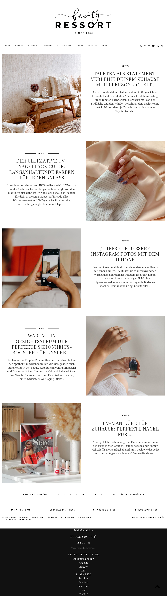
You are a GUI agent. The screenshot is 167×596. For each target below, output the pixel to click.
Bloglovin (146, 510)
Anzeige (83, 562)
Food (83, 590)
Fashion (32, 46)
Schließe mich (83, 530)
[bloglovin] (149, 46)
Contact (92, 46)
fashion (83, 578)
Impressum (67, 517)
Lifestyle (47, 46)
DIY (83, 570)
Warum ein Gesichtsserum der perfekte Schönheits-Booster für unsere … (42, 344)
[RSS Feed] (158, 46)
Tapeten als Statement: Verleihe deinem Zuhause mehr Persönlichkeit (125, 79)
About (79, 46)
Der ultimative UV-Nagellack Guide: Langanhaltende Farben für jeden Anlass (41, 169)
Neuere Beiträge (35, 494)
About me (38, 517)
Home (7, 46)
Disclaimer (84, 517)
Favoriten (83, 586)
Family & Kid (64, 46)
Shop (105, 46)
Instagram (62, 510)
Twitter (21, 510)
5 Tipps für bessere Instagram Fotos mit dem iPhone (125, 254)
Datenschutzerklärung (19, 520)
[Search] (162, 46)
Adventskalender (83, 559)
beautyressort (19, 517)
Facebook (104, 510)
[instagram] (141, 46)
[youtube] (153, 46)
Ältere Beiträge (132, 494)
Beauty (19, 46)
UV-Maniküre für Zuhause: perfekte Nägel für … (125, 428)
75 (114, 494)
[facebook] (145, 46)
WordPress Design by (148, 517)
